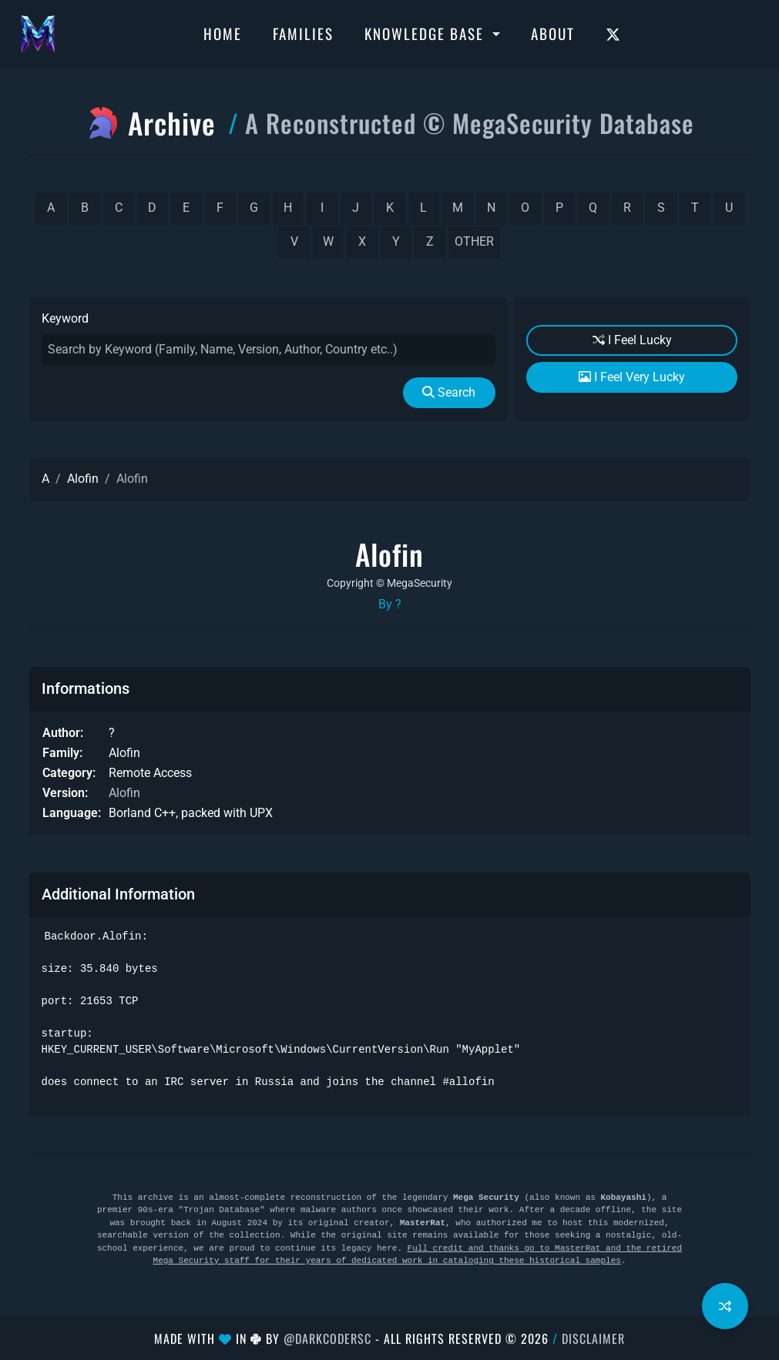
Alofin (83, 478)
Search (448, 392)
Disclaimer (593, 1338)
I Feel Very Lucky (632, 377)
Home (222, 33)
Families (303, 33)
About (553, 33)
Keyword (65, 318)
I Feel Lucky (632, 340)
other (474, 241)
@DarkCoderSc (327, 1338)
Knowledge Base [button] (426, 33)
